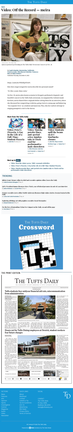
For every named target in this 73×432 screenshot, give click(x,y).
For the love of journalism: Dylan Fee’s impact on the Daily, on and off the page (28, 207)
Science (4, 407)
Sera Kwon (7, 209)
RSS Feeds (23, 409)
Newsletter (5, 416)
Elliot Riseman (33, 149)
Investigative (5, 405)
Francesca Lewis (12, 72)
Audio (3, 411)
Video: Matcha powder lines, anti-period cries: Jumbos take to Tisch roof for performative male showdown (36, 138)
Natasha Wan (23, 70)
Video (3, 7)
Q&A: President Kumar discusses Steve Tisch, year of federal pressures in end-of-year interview (35, 186)
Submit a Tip (24, 401)
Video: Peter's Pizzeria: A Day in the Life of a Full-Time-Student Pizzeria (15, 134)
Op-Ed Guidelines (26, 403)
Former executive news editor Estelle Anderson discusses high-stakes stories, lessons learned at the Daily (36, 193)
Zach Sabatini (31, 151)
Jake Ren (11, 141)
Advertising (23, 407)
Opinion (4, 401)
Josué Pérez (18, 188)
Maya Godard (58, 141)
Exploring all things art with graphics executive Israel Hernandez (24, 201)
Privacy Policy (24, 411)
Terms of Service (25, 413)
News (3, 394)
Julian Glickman (8, 188)
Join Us (22, 405)
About (22, 394)
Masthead (23, 396)
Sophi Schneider (14, 70)
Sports (3, 403)
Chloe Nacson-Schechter (24, 72)
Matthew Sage (52, 144)
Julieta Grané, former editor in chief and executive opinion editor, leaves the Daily (29, 180)
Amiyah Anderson (8, 202)
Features (4, 396)
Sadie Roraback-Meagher (11, 182)
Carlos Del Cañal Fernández (11, 196)
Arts (2, 399)
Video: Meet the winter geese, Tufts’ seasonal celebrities (30, 163)
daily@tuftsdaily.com (45, 407)
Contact (22, 399)
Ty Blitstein (31, 70)
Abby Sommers (17, 73)
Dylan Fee (41, 151)
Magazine (4, 409)
